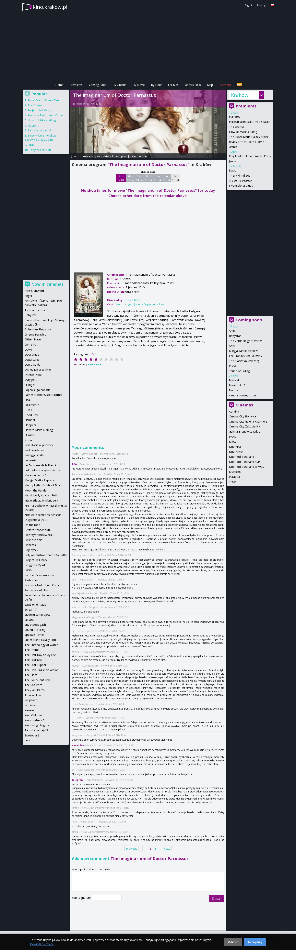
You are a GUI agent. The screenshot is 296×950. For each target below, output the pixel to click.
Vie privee (31, 700)
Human (29, 435)
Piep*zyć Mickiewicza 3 (39, 535)
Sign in (249, 5)
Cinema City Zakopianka (244, 426)
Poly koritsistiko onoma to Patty (250, 156)
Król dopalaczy (34, 450)
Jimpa (232, 161)
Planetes (234, 116)
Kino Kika (235, 446)
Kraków (239, 94)
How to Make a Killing (243, 132)
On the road (32, 525)
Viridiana (30, 705)
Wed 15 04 (148, 178)
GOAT (28, 410)
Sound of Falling (239, 371)
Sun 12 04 (120, 178)
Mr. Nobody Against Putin (41, 495)
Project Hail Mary (39, 110)
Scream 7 (31, 609)
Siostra (29, 620)
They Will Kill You (240, 175)
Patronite (225, 85)
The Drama (236, 126)
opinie (143, 156)
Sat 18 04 (175, 178)
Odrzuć (233, 942)
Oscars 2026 (193, 85)
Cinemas (244, 405)
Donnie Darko (33, 375)
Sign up (261, 5)
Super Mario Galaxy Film (43, 100)
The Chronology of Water (245, 341)
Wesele (29, 710)
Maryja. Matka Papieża (243, 351)
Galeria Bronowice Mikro (244, 431)
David (232, 170)
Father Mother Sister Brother (43, 395)
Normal (234, 390)
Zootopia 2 (32, 735)
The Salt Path (33, 685)
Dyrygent (31, 379)
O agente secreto (240, 180)
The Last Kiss (33, 660)
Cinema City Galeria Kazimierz (248, 421)
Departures (32, 359)
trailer (133, 156)
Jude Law (158, 304)
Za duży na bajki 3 (39, 130)
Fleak (28, 400)
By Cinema (119, 85)
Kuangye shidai (34, 455)
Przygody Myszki (35, 565)
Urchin (233, 147)
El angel (30, 385)
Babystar (235, 336)
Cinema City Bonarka (242, 416)
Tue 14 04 (139, 178)
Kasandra (78, 745)
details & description (115, 156)
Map (210, 85)
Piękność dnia (33, 540)
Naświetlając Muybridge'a (41, 500)
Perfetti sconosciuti (37, 530)
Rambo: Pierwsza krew (39, 575)
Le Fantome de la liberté (40, 465)
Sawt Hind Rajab (35, 604)
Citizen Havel (33, 339)
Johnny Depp (142, 304)
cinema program (91, 156)
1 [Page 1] (145, 848)
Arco (232, 331)
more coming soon (243, 395)
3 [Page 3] (155, 848)
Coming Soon (97, 85)
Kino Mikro (236, 451)
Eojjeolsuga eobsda (37, 390)
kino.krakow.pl (50, 6)
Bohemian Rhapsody (38, 329)
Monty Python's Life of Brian (43, 485)
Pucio (232, 366)
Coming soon (249, 320)
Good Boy (31, 415)
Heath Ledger (123, 304)
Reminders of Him (36, 590)
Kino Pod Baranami (241, 456)
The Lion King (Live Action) (42, 670)
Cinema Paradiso (35, 334)
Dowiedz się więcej (42, 944)
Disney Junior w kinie (38, 369)
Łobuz (29, 740)
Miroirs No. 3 (237, 385)
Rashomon (32, 580)
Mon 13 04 (130, 178)
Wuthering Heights (37, 725)
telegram (78, 780)
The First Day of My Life (40, 655)
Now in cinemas (47, 284)
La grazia (30, 460)
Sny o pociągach (35, 624)
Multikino (235, 472)
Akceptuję (255, 942)
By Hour (156, 85)
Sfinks (232, 482)
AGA (74, 464)
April (232, 346)
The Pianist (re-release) (244, 361)
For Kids (173, 85)
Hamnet (30, 420)
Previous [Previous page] (131, 848)
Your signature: (82, 898)
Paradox (234, 477)
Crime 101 (31, 344)
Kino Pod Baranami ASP (244, 462)
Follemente (32, 405)
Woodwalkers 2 (34, 720)
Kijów (232, 441)
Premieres (76, 85)
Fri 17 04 (166, 178)
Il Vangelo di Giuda (241, 185)
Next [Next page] (166, 848)
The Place (31, 675)
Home (59, 85)
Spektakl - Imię (34, 634)
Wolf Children (33, 715)
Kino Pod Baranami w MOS (246, 467)
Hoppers (33, 125)
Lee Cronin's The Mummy (245, 356)
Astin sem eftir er (36, 310)
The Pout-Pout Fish (37, 680)
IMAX (232, 436)
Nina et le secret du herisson (43, 515)
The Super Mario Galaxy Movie (249, 137)
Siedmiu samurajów (37, 614)
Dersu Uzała (32, 364)
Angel (28, 296)
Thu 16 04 (157, 178)
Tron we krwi (33, 695)
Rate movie (94, 364)
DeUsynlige (32, 354)
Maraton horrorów (37, 475)
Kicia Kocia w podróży (39, 445)
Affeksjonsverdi (34, 291)
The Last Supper (35, 665)
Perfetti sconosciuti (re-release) (249, 122)
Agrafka (234, 411)
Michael (234, 380)
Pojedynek (31, 550)
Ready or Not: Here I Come (246, 142)
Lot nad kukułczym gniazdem (44, 470)
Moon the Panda (35, 490)
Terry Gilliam (94, 103)
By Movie (139, 85)
